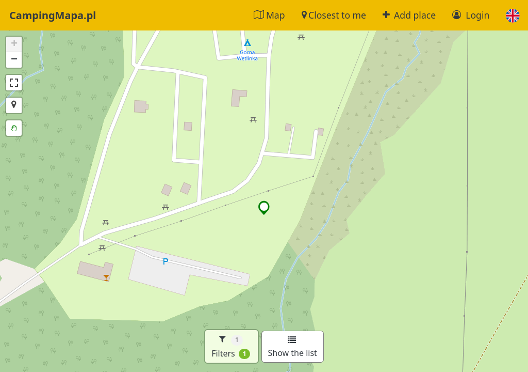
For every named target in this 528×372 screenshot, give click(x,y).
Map (269, 15)
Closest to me (334, 15)
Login (470, 15)
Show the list (292, 347)
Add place (409, 15)
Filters (230, 346)
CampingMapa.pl (52, 15)
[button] (513, 15)
